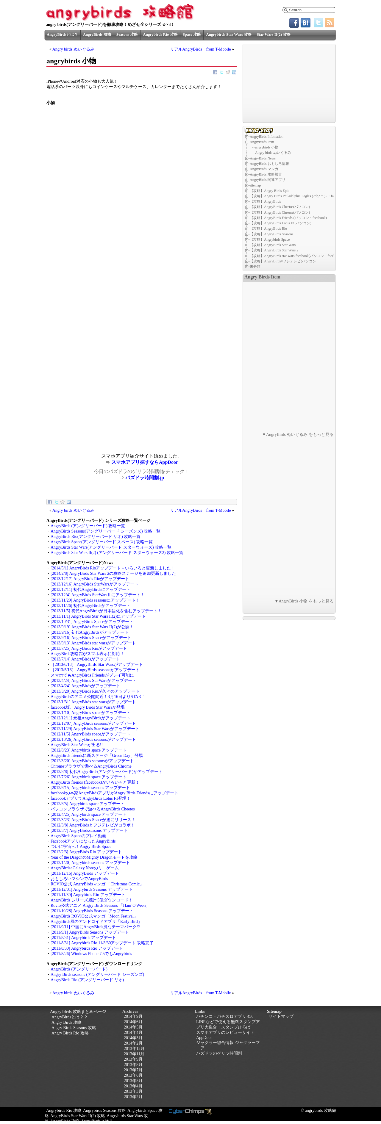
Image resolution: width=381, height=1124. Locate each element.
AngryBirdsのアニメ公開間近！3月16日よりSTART (97, 696)
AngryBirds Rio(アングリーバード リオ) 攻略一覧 (95, 536)
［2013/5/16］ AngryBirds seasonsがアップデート (95, 670)
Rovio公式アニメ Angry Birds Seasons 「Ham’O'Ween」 (100, 905)
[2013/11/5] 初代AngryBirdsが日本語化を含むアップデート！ (106, 611)
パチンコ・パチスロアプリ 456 (225, 1016)
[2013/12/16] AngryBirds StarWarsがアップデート (94, 584)
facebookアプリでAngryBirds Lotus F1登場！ (91, 798)
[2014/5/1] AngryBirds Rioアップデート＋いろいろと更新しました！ (113, 568)
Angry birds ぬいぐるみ (73, 49)
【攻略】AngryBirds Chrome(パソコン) (280, 212)
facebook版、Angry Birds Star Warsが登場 (88, 707)
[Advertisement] (94, 412)
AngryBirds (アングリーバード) (79, 969)
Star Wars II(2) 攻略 (274, 34)
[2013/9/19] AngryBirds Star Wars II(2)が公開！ (92, 627)
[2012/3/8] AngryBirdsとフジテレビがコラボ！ (93, 825)
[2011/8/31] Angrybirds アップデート (83, 937)
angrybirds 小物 (266, 147)
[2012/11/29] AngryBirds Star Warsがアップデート (95, 729)
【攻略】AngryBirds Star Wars (273, 245)
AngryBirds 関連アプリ (267, 180)
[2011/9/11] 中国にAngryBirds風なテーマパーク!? (95, 927)
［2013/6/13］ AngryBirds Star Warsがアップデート (97, 664)
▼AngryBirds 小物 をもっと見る (304, 601)
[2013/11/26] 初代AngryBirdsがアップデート (90, 605)
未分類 (255, 266)
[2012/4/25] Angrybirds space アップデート (89, 814)
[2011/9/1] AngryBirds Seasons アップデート (90, 932)
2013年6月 (133, 1075)
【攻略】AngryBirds (265, 201)
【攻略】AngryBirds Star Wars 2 (274, 250)
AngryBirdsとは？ (62, 34)
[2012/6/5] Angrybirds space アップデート (87, 803)
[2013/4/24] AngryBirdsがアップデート (85, 686)
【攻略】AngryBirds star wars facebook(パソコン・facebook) (296, 256)
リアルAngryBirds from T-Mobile (200, 49)
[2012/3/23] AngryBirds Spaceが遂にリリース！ (93, 820)
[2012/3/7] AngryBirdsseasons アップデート (89, 830)
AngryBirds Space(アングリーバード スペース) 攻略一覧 (102, 542)
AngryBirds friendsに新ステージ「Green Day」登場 (97, 755)
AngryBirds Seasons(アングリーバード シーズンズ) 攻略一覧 (105, 531)
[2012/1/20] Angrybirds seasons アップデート (90, 862)
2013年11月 (134, 1054)
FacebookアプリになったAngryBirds (83, 841)
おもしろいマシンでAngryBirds (79, 878)
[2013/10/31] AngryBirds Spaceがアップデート (92, 621)
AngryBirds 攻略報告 (266, 174)
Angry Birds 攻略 (66, 1022)
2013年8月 (133, 1064)
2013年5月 (133, 1080)
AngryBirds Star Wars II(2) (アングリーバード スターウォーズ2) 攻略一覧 (117, 552)
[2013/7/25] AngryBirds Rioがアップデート (89, 648)
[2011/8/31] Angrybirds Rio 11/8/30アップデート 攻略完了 (102, 943)
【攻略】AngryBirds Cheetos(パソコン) (280, 207)
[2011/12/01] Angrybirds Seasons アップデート (92, 889)
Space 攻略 (192, 34)
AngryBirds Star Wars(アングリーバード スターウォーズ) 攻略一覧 (111, 547)
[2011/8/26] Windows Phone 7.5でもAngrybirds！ (93, 953)
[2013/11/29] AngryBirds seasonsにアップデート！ (95, 600)
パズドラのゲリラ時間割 (219, 1053)
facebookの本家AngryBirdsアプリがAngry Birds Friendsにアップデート (114, 793)
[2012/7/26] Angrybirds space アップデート (89, 777)
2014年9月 (133, 1016)
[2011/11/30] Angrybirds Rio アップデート (88, 895)
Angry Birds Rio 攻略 (70, 1033)
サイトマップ (280, 1016)
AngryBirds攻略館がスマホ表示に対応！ (87, 654)
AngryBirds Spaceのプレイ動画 (78, 836)
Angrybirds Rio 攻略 (160, 34)
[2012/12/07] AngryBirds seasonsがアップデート (93, 723)
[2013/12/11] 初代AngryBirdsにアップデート (90, 589)
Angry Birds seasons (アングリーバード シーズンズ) (97, 974)
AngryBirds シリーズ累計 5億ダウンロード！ (92, 900)
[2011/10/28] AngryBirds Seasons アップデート (92, 911)
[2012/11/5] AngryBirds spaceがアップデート (90, 734)
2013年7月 (133, 1070)
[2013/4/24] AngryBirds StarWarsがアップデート (93, 680)
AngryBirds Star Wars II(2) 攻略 (77, 1116)
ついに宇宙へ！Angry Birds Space (81, 846)
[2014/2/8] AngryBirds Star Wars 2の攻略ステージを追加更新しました (113, 573)
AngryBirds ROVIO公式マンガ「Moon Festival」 (94, 916)
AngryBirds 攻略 (97, 34)
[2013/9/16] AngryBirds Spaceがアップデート (91, 637)
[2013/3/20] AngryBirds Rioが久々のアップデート (95, 691)
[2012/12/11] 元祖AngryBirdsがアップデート (90, 718)
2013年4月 (133, 1086)
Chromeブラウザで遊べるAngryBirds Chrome (91, 766)
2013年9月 (133, 1059)
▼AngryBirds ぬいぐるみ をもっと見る (298, 434)
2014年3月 (133, 1038)
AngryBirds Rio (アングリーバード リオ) (87, 980)
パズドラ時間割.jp (144, 477)
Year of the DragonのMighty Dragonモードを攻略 (94, 857)
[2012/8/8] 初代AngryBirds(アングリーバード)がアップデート (107, 771)
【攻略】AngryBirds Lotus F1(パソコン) (280, 223)
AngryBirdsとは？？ (69, 1017)
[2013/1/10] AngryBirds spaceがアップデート (90, 712)
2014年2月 (133, 1043)
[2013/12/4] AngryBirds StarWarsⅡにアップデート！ (98, 595)
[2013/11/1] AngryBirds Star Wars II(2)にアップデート (98, 616)
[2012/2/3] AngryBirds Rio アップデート (86, 852)
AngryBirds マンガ (264, 169)
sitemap (255, 185)
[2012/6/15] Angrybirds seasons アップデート (90, 787)
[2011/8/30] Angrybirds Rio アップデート (87, 948)
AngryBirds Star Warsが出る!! (77, 745)
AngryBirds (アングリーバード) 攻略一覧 (88, 526)
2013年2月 (133, 1097)
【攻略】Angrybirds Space (270, 239)
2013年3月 (133, 1091)
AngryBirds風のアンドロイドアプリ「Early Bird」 (96, 921)
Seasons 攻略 (127, 34)
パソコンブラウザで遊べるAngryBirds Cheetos (93, 809)
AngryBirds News (263, 158)
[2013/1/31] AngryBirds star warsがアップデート (93, 702)
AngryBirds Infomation (266, 136)
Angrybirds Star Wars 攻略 (229, 34)
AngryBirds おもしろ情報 (269, 164)
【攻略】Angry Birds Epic (269, 191)
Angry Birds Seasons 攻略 (73, 1028)
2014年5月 (133, 1027)
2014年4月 (133, 1032)
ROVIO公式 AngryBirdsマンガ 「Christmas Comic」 (97, 884)
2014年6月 (133, 1022)
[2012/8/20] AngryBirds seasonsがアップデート (92, 761)
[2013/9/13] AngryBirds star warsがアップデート (93, 643)
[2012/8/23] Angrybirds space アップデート (89, 750)
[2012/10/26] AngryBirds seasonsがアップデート (93, 739)
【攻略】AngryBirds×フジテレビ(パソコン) (283, 261)
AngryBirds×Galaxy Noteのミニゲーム (85, 868)
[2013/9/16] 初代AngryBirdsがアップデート (90, 632)
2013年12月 (134, 1048)
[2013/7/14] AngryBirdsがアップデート (85, 659)
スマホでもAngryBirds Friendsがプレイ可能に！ (94, 675)
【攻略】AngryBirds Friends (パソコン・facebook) (288, 218)
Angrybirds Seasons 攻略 (104, 1110)
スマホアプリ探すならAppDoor (144, 462)
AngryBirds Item (262, 142)
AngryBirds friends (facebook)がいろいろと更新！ (95, 782)
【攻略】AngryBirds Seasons (271, 234)
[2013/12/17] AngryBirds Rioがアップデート (90, 579)
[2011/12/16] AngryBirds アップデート (85, 873)
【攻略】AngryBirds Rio (268, 228)
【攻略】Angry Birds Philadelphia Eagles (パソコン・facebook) (297, 196)
